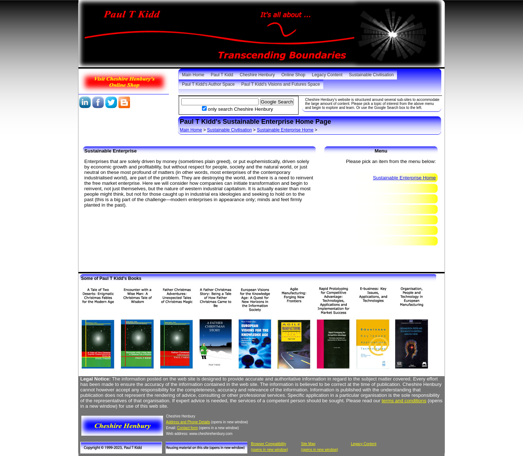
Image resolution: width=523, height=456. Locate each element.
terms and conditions (404, 400)
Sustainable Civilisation (371, 74)
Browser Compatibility (268, 444)
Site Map (308, 444)
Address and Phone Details (188, 422)
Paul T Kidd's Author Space (208, 84)
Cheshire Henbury (257, 74)
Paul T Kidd (222, 74)
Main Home (193, 74)
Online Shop (293, 74)
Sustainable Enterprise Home (285, 130)
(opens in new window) (269, 450)
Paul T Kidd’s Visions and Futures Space (280, 84)
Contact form (187, 428)
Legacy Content (327, 74)
